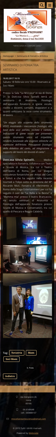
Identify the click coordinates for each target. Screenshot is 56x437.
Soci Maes (11, 359)
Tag (5, 352)
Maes (31, 352)
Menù (50, 5)
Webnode (33, 433)
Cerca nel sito (42, 5)
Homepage (8, 56)
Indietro (10, 376)
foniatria (16, 352)
